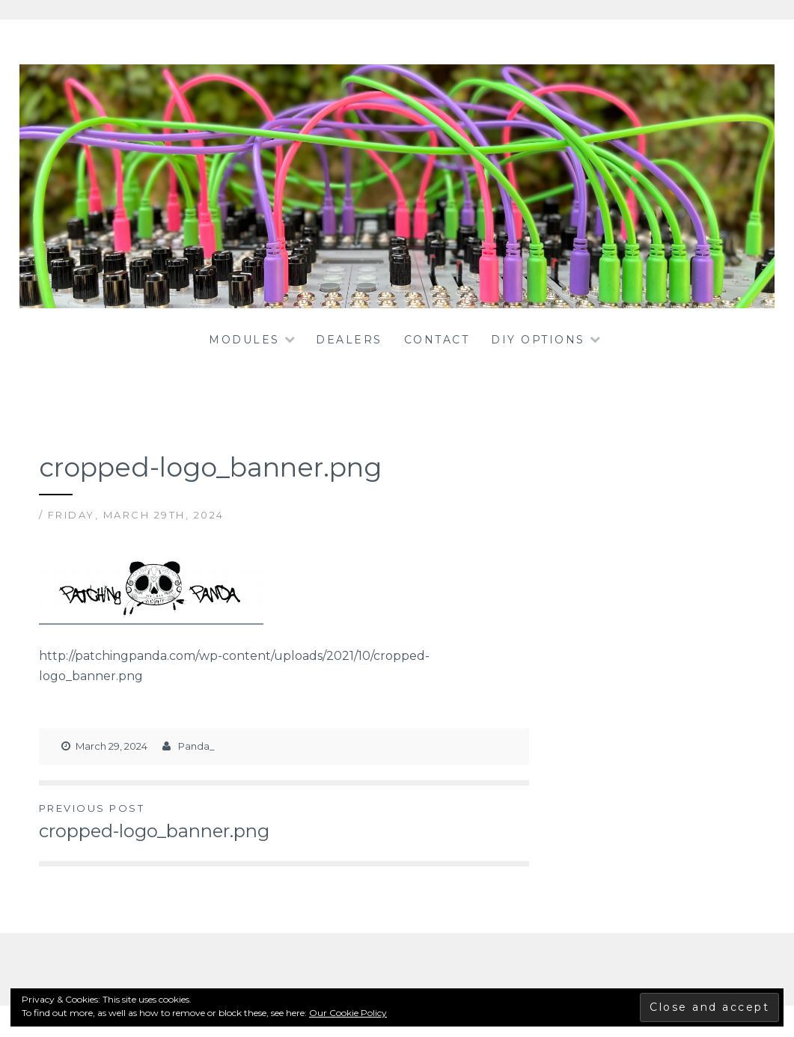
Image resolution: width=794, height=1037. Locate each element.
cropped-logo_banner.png (161, 821)
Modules (244, 339)
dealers (349, 339)
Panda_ (196, 746)
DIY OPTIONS (538, 339)
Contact (437, 339)
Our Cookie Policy (348, 1012)
